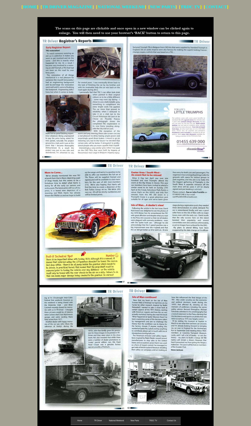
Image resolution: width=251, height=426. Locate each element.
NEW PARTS (162, 6)
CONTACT (216, 6)
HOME (30, 6)
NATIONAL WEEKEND (121, 6)
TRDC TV (190, 6)
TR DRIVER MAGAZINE (67, 6)
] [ (178, 6)
